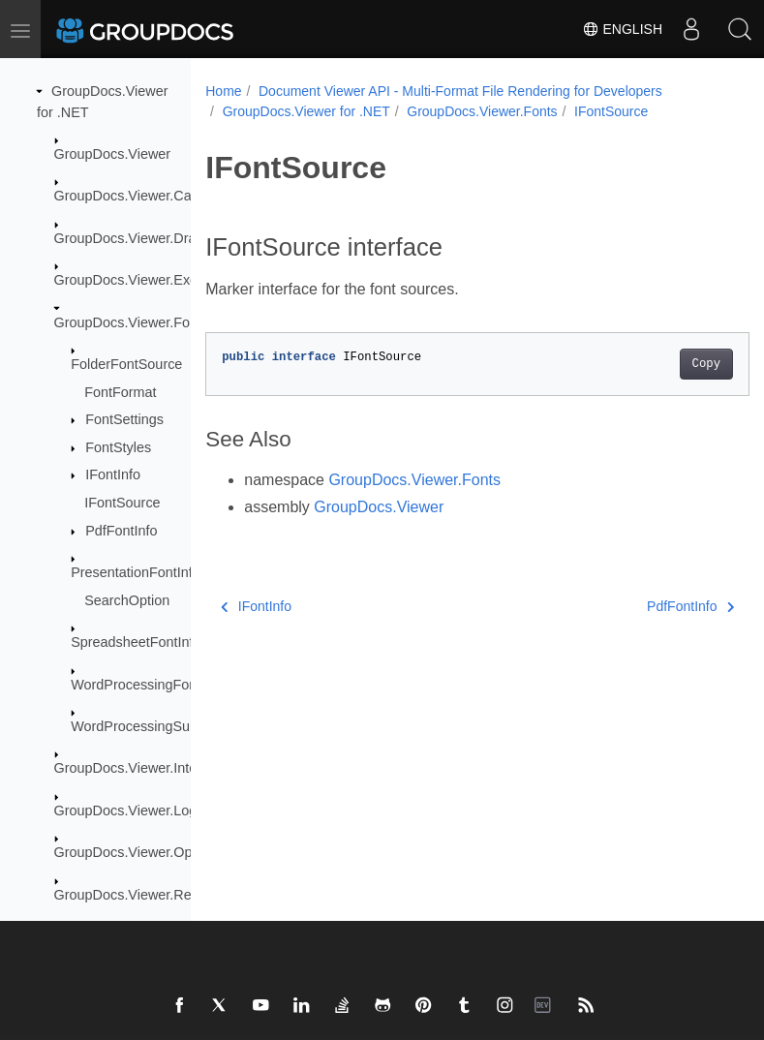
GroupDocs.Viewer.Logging (139, 810)
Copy (668, 364)
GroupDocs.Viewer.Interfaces (144, 768)
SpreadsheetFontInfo (135, 642)
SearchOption (126, 600)
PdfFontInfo (121, 530)
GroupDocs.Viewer (112, 154)
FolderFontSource (126, 364)
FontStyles (118, 447)
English (622, 29)
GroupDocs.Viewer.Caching (140, 195)
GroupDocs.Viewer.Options (138, 852)
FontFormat (120, 392)
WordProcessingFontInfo (147, 684)
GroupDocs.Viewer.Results (137, 894)
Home (223, 91)
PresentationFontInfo (135, 572)
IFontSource (122, 502)
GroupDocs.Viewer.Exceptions (148, 280)
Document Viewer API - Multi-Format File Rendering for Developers (460, 91)
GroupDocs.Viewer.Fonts (131, 322)
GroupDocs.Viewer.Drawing (140, 238)
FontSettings (124, 419)
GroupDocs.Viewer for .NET (306, 111)
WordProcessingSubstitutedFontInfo (182, 726)
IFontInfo (112, 474)
